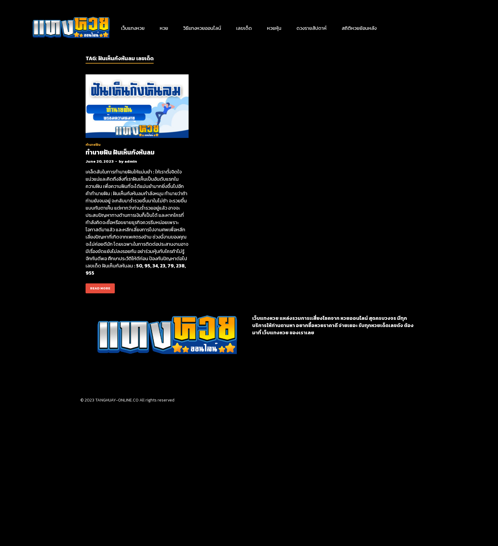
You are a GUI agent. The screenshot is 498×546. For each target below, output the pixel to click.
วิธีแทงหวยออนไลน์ (202, 28)
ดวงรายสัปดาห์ (311, 28)
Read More (98, 287)
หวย (164, 28)
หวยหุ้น (274, 28)
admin (130, 161)
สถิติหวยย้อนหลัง (359, 28)
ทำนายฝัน (93, 144)
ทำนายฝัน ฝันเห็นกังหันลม (120, 152)
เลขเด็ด (244, 28)
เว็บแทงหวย (133, 28)
